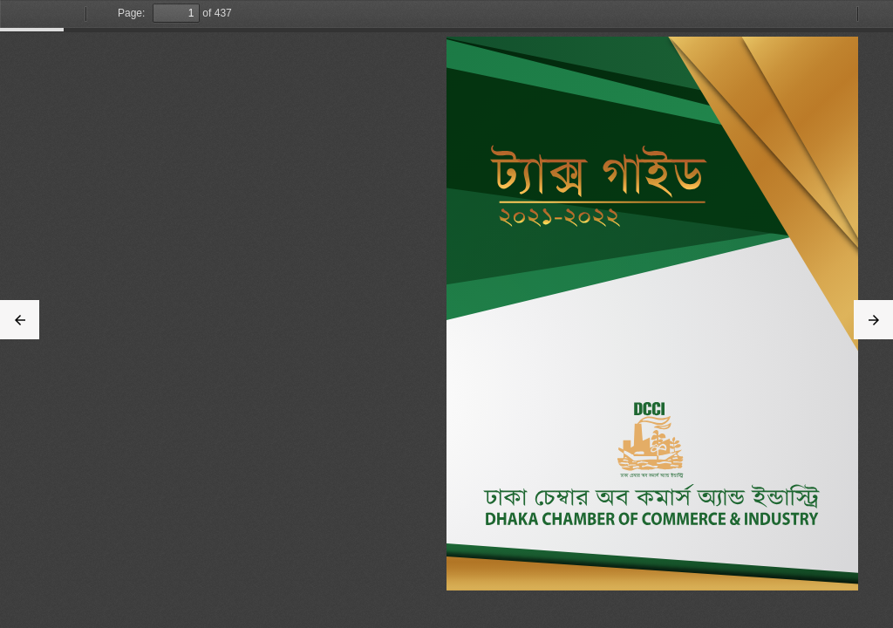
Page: (131, 13)
